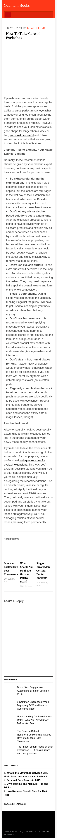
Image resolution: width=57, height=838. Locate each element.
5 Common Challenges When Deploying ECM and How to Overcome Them (33, 705)
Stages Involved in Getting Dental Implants (43, 570)
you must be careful (22, 135)
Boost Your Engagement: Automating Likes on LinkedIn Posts (33, 690)
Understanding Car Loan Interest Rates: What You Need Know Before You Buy (34, 720)
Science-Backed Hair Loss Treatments (11, 569)
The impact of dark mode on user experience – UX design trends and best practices (35, 750)
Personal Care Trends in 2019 (23, 780)
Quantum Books (17, 5)
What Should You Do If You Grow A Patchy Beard (26, 572)
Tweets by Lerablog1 (15, 804)
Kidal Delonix (36, 28)
